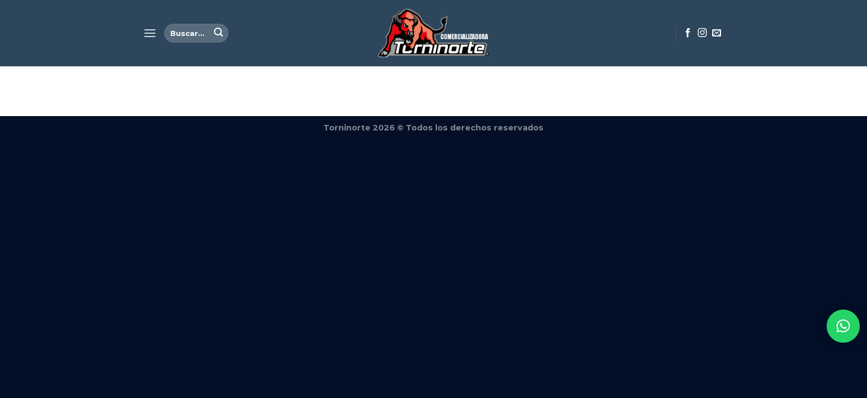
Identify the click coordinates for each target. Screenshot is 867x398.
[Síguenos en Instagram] (702, 33)
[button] (843, 326)
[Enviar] (218, 33)
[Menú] (149, 32)
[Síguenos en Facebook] (687, 33)
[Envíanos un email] (716, 33)
